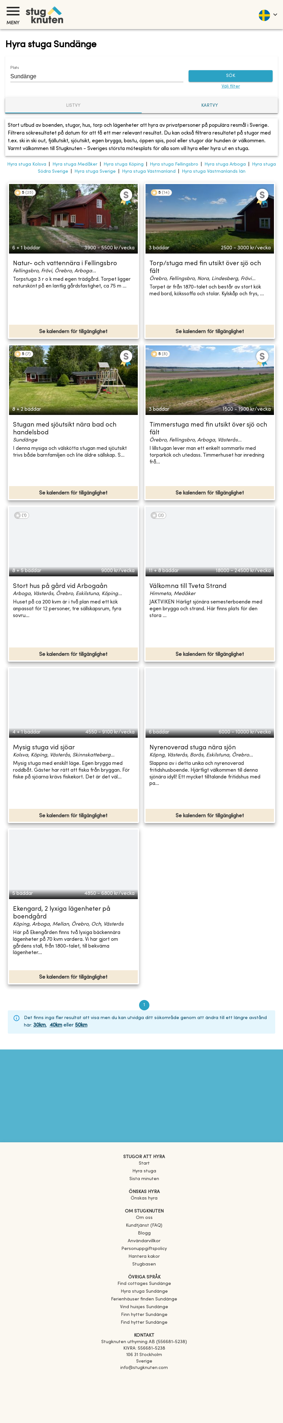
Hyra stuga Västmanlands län (213, 171)
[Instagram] (144, 1386)
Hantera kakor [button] (144, 1257)
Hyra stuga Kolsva (26, 164)
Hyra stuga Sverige (95, 171)
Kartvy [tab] (209, 105)
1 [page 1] (144, 1005)
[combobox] (92, 76)
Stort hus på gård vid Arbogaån (60, 586)
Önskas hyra (144, 1198)
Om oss (144, 1218)
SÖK (231, 76)
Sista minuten (144, 1179)
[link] (144, 1284)
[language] (267, 14)
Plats (14, 68)
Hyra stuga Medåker (74, 164)
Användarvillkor (144, 1241)
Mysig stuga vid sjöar (44, 748)
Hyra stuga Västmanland (149, 171)
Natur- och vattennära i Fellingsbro (65, 264)
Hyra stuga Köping (123, 164)
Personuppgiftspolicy (144, 1249)
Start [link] (144, 1163)
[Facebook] (144, 1377)
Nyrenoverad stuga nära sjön (192, 748)
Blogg (144, 1233)
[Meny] (13, 11)
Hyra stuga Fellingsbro (174, 164)
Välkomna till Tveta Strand (187, 586)
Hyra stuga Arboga (225, 164)
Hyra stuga (144, 1171)
